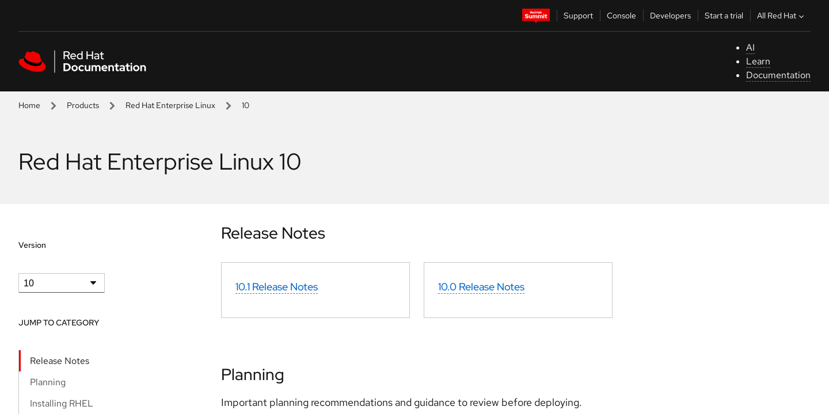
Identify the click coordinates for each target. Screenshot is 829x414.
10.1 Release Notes (276, 286)
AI (750, 47)
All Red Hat (782, 15)
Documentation (778, 75)
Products (83, 105)
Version (32, 245)
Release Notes (59, 361)
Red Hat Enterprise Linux (170, 105)
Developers (670, 15)
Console (621, 15)
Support (578, 15)
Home (29, 105)
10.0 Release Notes (481, 286)
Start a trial (724, 15)
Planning (48, 382)
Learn (758, 61)
